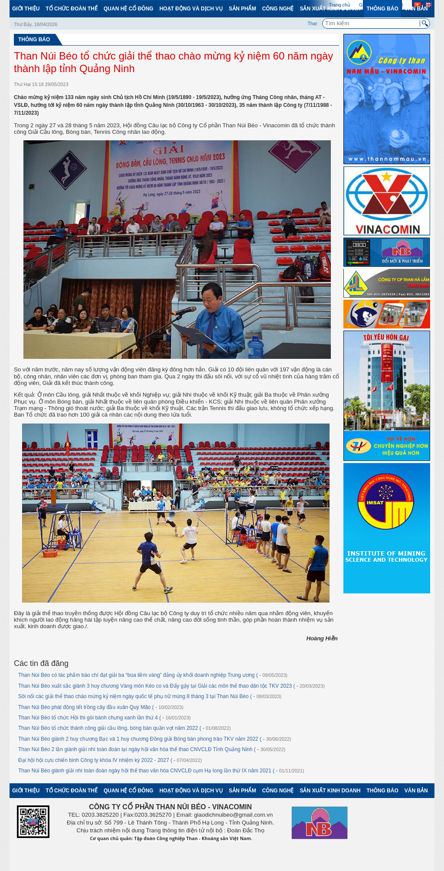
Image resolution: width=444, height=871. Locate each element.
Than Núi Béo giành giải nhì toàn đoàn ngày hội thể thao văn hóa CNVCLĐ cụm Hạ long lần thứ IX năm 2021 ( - (161, 771)
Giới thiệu (25, 9)
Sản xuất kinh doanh (330, 9)
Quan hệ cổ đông (128, 9)
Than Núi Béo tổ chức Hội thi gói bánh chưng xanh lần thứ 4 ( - (104, 718)
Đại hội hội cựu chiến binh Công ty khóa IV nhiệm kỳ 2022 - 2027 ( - (110, 760)
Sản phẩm (242, 9)
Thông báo (382, 9)
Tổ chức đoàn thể (72, 9)
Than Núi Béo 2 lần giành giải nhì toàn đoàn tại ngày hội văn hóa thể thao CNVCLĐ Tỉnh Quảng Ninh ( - (151, 749)
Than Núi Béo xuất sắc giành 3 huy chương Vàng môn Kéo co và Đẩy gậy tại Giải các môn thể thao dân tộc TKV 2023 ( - (171, 686)
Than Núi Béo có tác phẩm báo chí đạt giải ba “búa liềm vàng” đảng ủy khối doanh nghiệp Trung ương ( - (152, 675)
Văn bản (416, 9)
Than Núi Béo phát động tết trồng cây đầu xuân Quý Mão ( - (100, 707)
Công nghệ (278, 9)
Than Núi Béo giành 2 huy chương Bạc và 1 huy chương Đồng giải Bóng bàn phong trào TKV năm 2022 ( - (154, 739)
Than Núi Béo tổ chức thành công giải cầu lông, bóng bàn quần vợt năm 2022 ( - (124, 728)
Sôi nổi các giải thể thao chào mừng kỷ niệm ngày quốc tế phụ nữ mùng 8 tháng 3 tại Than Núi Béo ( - (149, 696)
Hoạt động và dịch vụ (191, 9)
